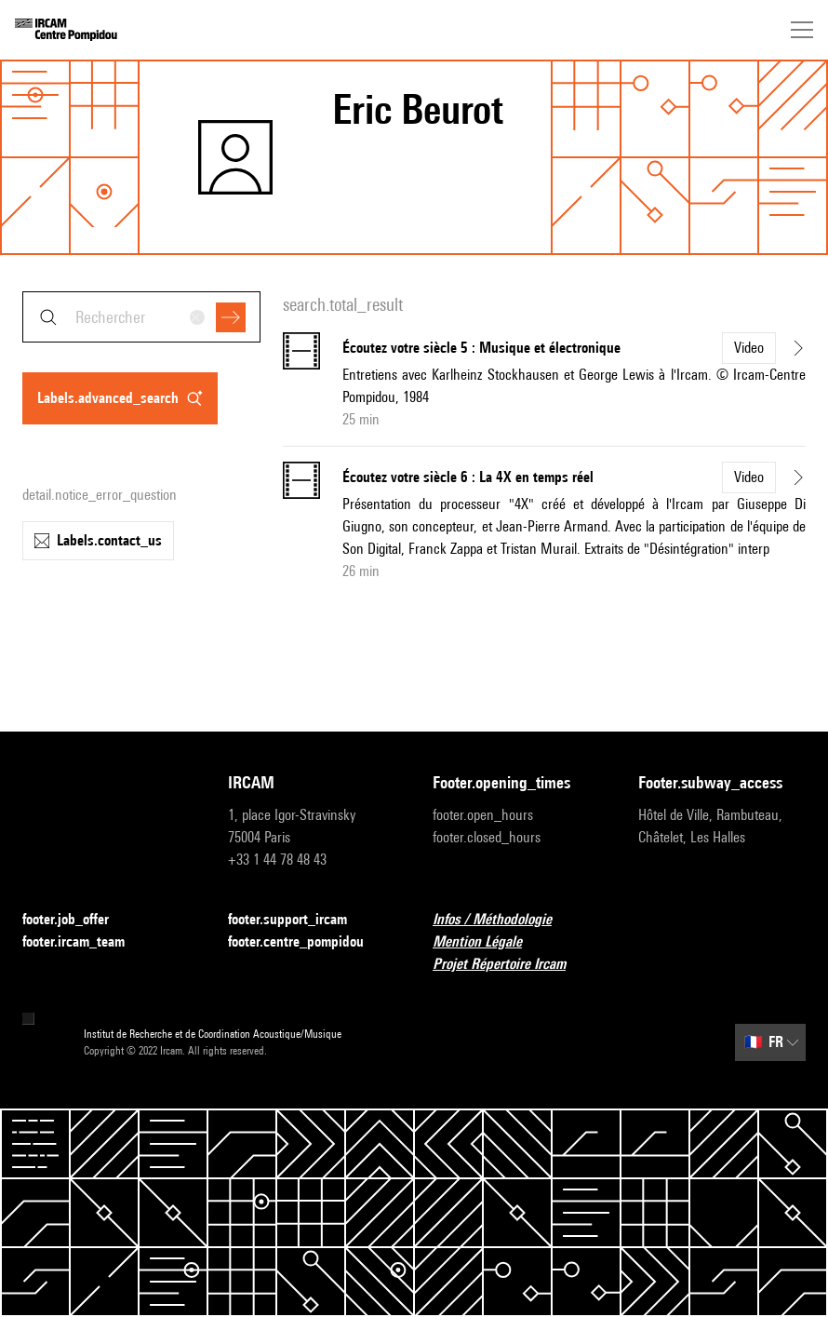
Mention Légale (488, 942)
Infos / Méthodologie (503, 920)
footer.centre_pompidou (307, 942)
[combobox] (141, 317)
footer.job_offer (76, 920)
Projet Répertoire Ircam (510, 964)
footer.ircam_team (84, 942)
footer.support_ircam (298, 920)
